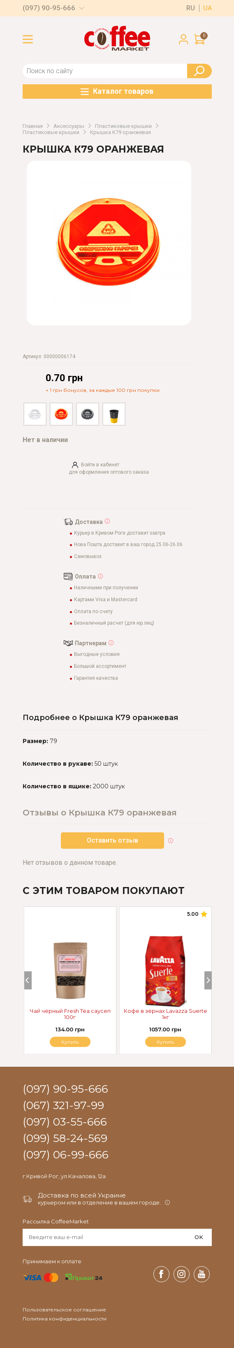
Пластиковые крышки (123, 126)
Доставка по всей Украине (82, 1195)
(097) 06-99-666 (66, 1155)
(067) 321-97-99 (63, 1106)
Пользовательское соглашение (64, 1310)
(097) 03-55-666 (65, 1122)
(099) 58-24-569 (65, 1139)
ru (190, 8)
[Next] (208, 980)
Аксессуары (68, 126)
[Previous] (28, 980)
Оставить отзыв (112, 840)
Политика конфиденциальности (65, 1319)
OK (199, 1237)
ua (207, 8)
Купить (165, 1042)
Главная (33, 126)
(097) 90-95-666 (49, 8)
